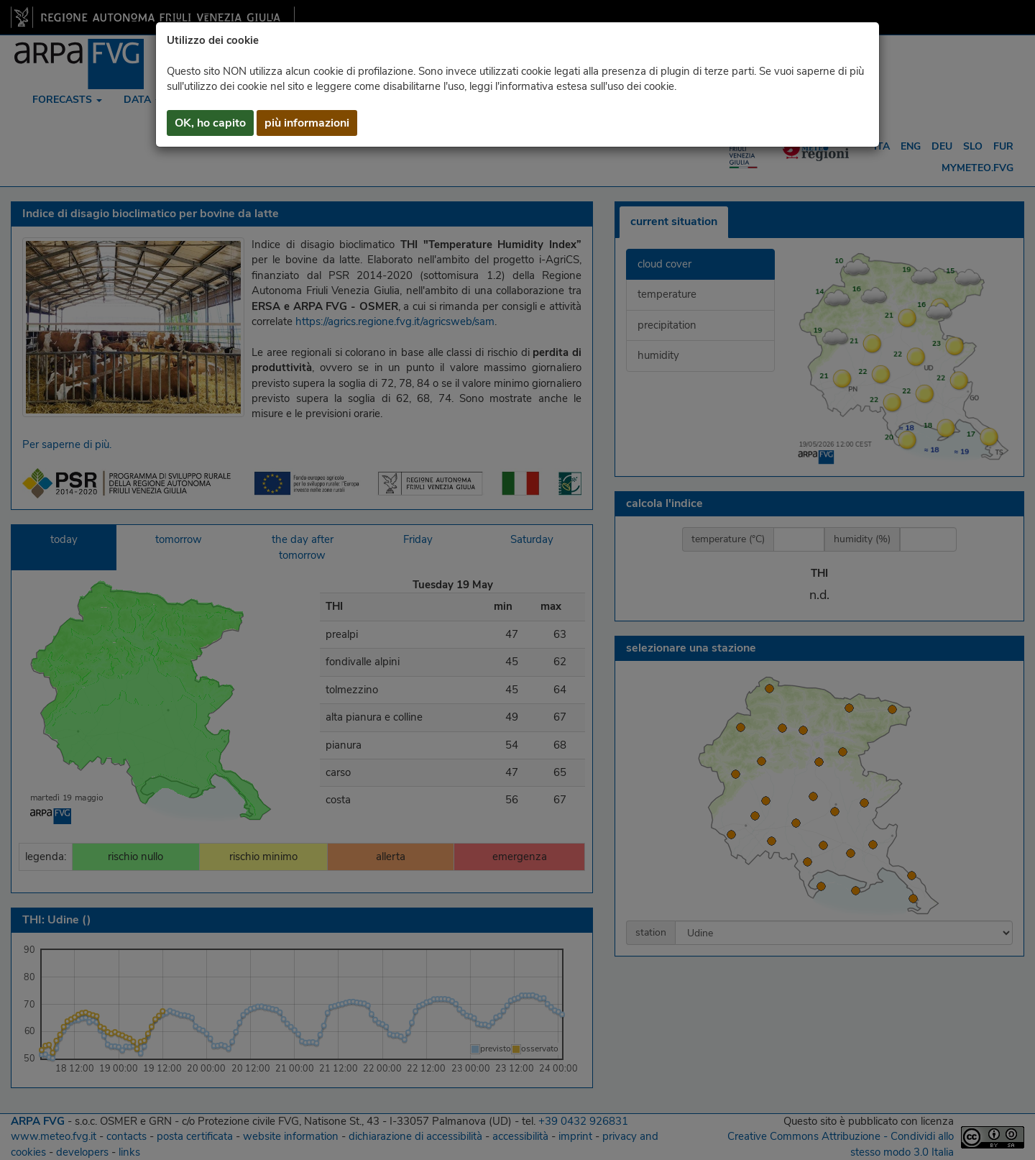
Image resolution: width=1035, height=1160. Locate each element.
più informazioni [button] (306, 123)
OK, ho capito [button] (210, 123)
